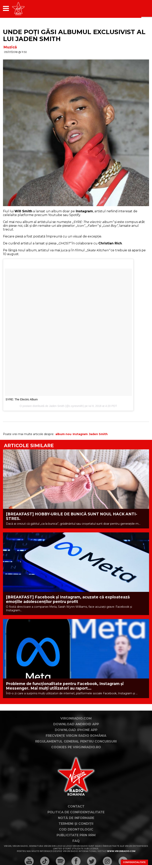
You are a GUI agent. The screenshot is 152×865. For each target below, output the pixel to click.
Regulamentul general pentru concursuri (76, 741)
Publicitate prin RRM (76, 835)
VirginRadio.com (76, 718)
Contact (76, 806)
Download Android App (76, 724)
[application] (139, 8)
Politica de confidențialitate (76, 812)
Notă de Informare (76, 818)
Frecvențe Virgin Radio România (76, 736)
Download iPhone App (76, 730)
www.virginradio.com (121, 851)
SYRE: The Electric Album (22, 399)
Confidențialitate (134, 862)
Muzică (10, 47)
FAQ (76, 841)
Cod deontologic (76, 829)
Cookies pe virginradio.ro (76, 747)
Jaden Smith (57, 406)
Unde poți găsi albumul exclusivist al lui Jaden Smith (74, 35)
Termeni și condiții (76, 824)
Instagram (80, 434)
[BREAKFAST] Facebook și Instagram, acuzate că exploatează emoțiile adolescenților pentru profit (68, 599)
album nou (63, 434)
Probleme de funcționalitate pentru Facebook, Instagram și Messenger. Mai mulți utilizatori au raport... (65, 686)
